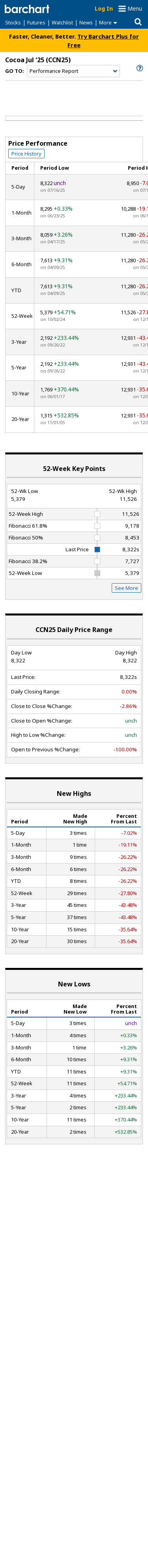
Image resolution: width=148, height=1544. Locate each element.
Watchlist (62, 22)
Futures (36, 22)
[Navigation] (73, 71)
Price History (26, 153)
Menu (134, 8)
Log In (104, 8)
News (86, 22)
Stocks (13, 22)
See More (126, 587)
